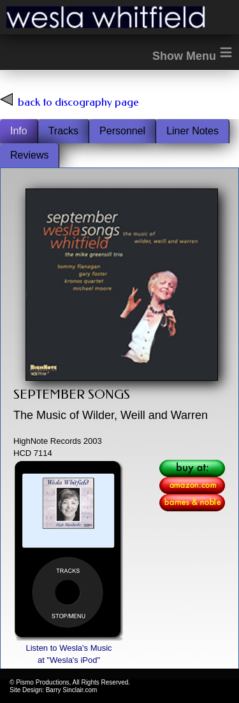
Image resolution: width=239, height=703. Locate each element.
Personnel (122, 130)
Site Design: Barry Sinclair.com (53, 689)
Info (18, 130)
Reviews (29, 155)
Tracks (63, 130)
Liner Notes (192, 130)
